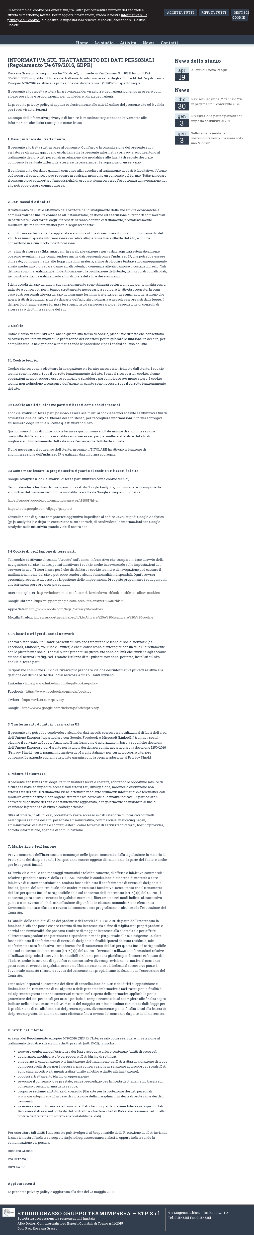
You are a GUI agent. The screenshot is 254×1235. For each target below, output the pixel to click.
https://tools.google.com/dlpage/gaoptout (40, 508)
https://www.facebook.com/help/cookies (58, 691)
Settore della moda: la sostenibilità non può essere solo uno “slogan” (217, 138)
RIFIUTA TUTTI (213, 12)
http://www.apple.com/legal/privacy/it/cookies (66, 609)
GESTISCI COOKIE (240, 15)
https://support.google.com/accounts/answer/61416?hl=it (78, 601)
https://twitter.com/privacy (43, 699)
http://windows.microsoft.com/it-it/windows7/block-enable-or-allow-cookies (98, 592)
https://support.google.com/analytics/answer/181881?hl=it (53, 500)
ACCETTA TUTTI (180, 12)
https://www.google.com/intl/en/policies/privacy (60, 708)
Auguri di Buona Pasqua (209, 70)
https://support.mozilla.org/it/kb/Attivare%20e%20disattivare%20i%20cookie (93, 617)
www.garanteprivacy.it (36, 1096)
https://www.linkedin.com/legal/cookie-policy (61, 683)
